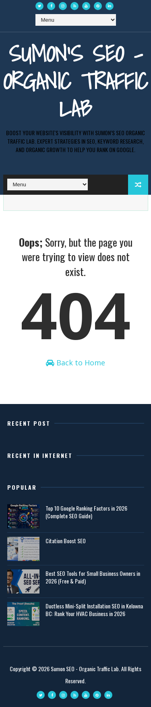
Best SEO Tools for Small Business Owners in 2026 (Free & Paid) (93, 577)
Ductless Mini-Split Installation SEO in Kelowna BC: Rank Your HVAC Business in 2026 (94, 610)
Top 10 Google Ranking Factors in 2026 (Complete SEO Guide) (86, 512)
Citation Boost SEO (66, 540)
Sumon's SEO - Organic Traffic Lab (75, 81)
